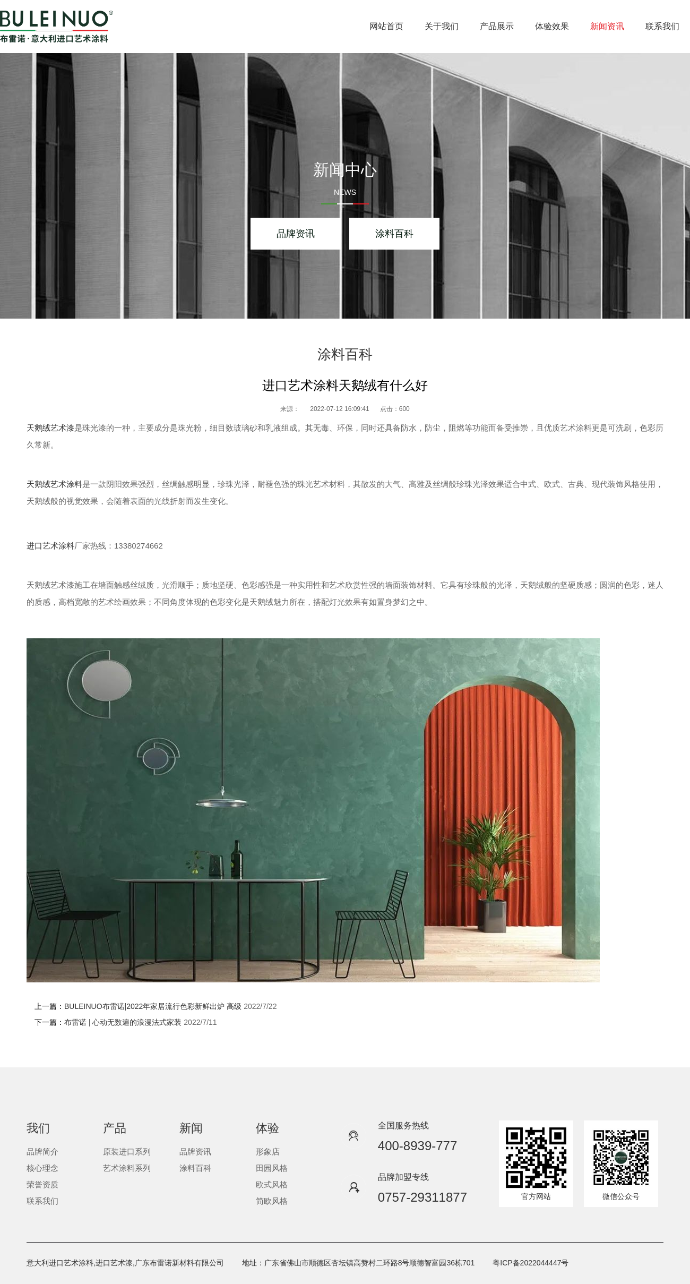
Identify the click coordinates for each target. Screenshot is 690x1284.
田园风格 (272, 1167)
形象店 (268, 1151)
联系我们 (662, 26)
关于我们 (442, 26)
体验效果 (552, 26)
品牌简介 (42, 1151)
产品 (114, 1128)
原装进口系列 (127, 1151)
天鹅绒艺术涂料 (54, 484)
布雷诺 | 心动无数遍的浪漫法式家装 (123, 1022)
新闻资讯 (607, 26)
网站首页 (386, 26)
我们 (38, 1128)
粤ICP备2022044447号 (530, 1263)
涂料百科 (394, 233)
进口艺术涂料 (50, 545)
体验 (267, 1128)
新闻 (191, 1128)
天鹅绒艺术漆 (50, 427)
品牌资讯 (296, 233)
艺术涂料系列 (127, 1167)
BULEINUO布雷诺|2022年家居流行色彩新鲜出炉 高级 (153, 1006)
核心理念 (42, 1167)
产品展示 (497, 26)
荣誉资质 (42, 1184)
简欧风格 (272, 1200)
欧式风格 (272, 1184)
